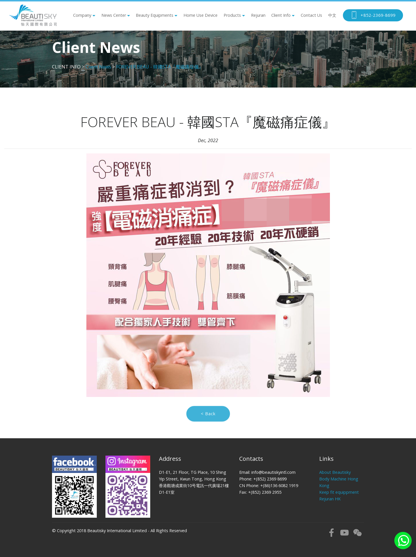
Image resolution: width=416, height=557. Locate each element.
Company (82, 15)
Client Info (281, 15)
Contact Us (311, 15)
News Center (113, 15)
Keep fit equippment (339, 492)
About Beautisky (335, 472)
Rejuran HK (330, 499)
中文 (332, 15)
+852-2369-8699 (372, 15)
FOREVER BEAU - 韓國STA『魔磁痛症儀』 (159, 67)
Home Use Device (200, 15)
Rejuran (258, 15)
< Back (208, 418)
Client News (98, 67)
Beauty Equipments (154, 15)
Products (232, 15)
